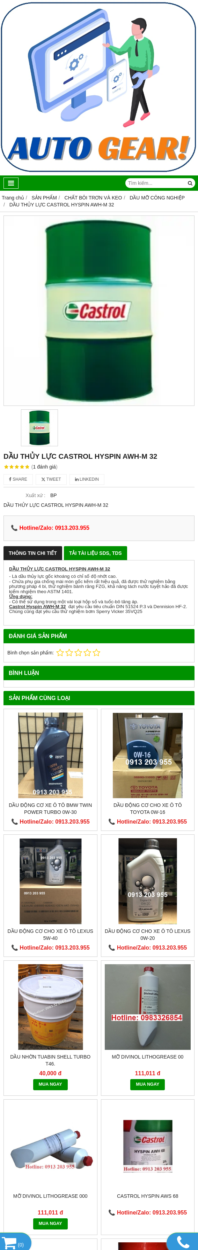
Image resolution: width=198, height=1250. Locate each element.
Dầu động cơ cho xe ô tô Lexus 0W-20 (147, 934)
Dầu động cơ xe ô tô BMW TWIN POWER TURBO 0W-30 (50, 808)
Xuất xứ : (35, 495)
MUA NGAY (50, 1084)
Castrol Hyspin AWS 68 (147, 1196)
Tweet (51, 479)
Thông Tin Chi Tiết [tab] (33, 553)
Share (18, 479)
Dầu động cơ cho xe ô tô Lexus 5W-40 (50, 934)
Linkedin (87, 479)
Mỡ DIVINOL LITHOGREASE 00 (147, 1057)
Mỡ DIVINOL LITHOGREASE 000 (50, 1196)
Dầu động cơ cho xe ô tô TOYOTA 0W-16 (147, 808)
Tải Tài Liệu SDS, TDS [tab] (95, 553)
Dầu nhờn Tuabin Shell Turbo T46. (50, 1060)
